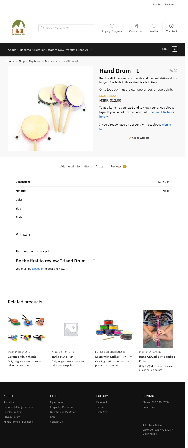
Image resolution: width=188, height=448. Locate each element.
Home (11, 59)
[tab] (75, 164)
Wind (11, 350)
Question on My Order (63, 410)
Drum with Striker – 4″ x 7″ (113, 354)
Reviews (118, 164)
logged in (38, 266)
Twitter (100, 405)
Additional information (75, 164)
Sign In (156, 4)
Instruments (22, 350)
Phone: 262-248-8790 (156, 400)
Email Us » (149, 405)
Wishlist (154, 31)
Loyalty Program (112, 31)
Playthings (35, 59)
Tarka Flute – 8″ (63, 354)
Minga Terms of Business (18, 419)
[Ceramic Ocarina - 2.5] (172, 68)
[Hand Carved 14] (175, 68)
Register (170, 4)
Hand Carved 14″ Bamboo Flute (157, 357)
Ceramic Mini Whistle (22, 354)
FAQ (52, 414)
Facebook (102, 400)
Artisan (100, 164)
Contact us (135, 31)
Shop (22, 59)
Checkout (171, 31)
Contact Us (56, 419)
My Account (57, 400)
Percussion (51, 59)
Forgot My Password (62, 405)
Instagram (102, 410)
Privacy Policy (12, 414)
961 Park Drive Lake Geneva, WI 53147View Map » (158, 427)
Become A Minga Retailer (18, 405)
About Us (9, 400)
